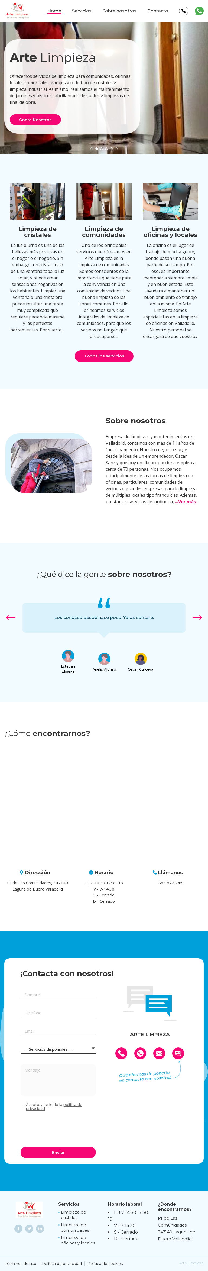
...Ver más (185, 502)
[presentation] (62, 1127)
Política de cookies (105, 1263)
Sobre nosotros (119, 11)
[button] (91, 148)
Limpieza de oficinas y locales (78, 1240)
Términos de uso (20, 1263)
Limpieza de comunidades (75, 1227)
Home (54, 11)
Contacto (157, 11)
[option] (104, 618)
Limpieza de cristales (73, 1214)
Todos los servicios (104, 356)
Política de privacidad (62, 1263)
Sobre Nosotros (35, 119)
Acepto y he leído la (54, 1106)
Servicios (82, 11)
